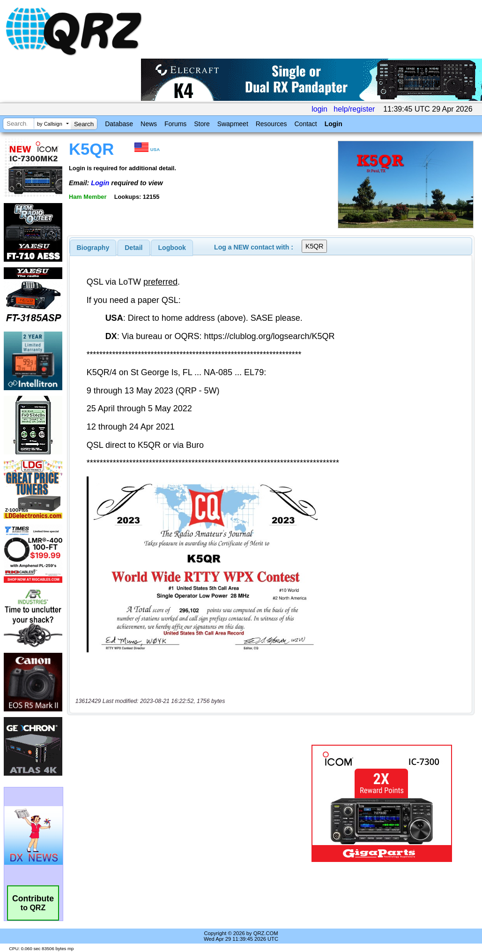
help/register (354, 109)
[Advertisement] (185, 803)
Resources (271, 124)
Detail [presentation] (133, 247)
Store (201, 124)
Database (119, 124)
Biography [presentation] (93, 247)
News (149, 124)
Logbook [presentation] (172, 247)
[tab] (93, 248)
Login (333, 124)
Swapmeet (232, 124)
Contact (305, 124)
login (319, 109)
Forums (175, 124)
